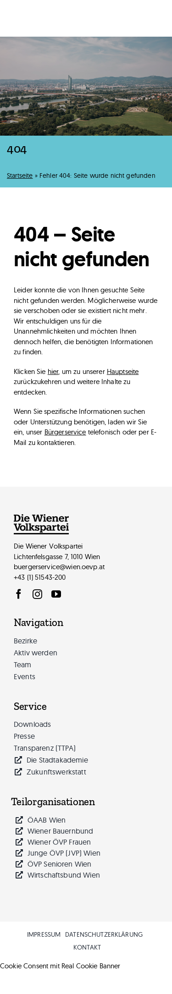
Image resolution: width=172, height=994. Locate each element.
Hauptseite (123, 371)
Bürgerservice (65, 432)
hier (53, 371)
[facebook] (18, 594)
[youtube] (56, 594)
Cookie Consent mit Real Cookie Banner (60, 965)
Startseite (20, 175)
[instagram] (37, 594)
